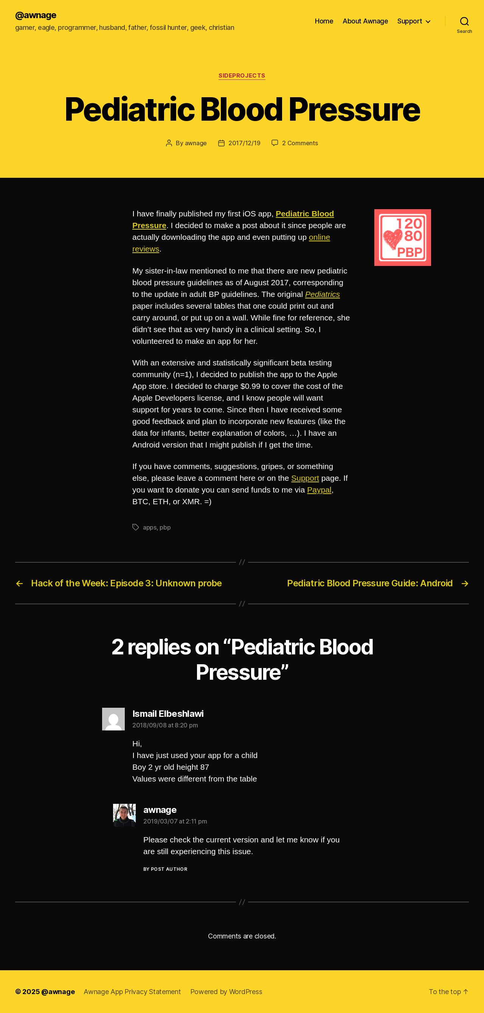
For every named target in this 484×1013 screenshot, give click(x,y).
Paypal (319, 489)
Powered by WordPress (226, 992)
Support (409, 21)
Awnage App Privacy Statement (132, 992)
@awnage (35, 15)
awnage (196, 143)
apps (150, 527)
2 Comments (300, 143)
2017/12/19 (244, 143)
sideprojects (242, 75)
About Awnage (365, 21)
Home (324, 21)
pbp (165, 527)
